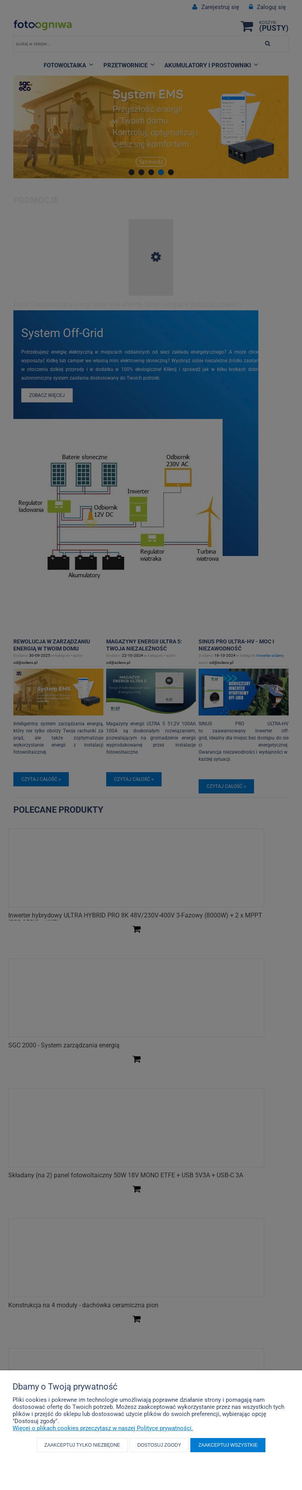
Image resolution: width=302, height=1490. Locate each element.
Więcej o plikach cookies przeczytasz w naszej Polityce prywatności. (103, 1428)
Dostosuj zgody (159, 1445)
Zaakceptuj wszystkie (228, 1445)
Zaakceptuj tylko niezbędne (82, 1445)
